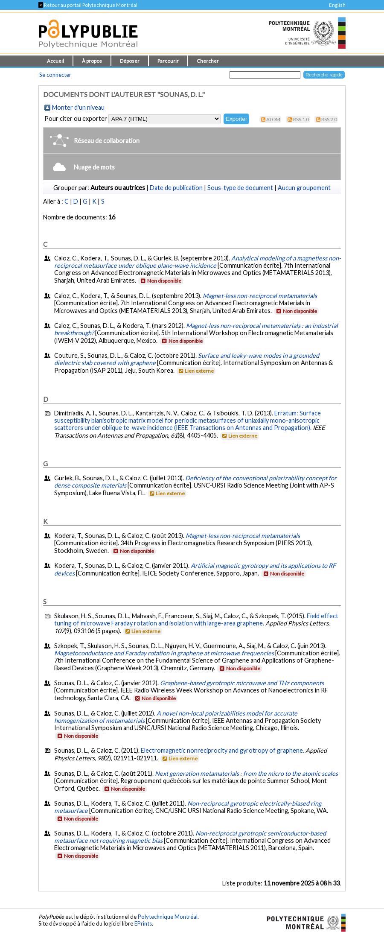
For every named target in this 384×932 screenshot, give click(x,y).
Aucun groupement (304, 187)
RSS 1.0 (301, 119)
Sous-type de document (240, 187)
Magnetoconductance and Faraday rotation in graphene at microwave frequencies (164, 653)
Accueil (55, 61)
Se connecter (55, 74)
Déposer (130, 61)
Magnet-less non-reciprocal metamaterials (260, 295)
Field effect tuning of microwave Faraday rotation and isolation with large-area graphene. (196, 619)
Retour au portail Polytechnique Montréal (87, 5)
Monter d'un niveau (78, 107)
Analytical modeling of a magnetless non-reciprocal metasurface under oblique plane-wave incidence (197, 261)
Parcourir (168, 61)
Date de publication (176, 187)
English (337, 5)
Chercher (208, 61)
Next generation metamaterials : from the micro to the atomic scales (246, 773)
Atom (273, 119)
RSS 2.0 (329, 119)
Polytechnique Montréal (168, 916)
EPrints (143, 923)
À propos (92, 61)
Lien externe (195, 371)
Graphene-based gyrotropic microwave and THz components (242, 683)
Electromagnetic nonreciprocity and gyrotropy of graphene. (222, 750)
